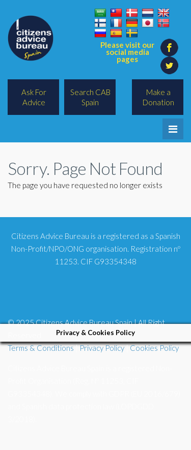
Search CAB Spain (90, 97)
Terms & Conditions (41, 347)
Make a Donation (158, 97)
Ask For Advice (33, 97)
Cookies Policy (154, 347)
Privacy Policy (101, 347)
